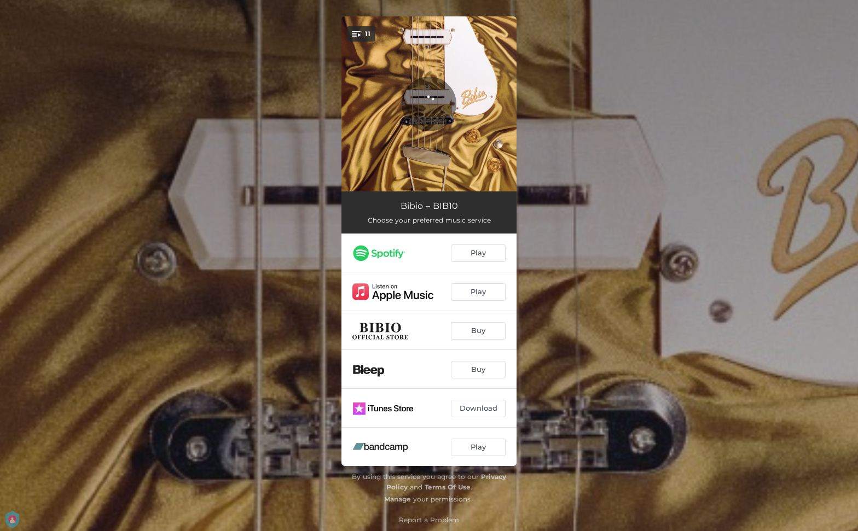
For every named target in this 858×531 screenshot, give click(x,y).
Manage (397, 499)
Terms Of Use (448, 487)
